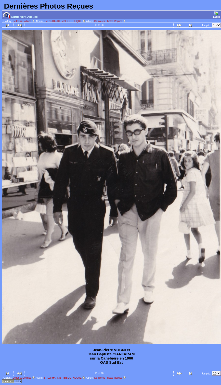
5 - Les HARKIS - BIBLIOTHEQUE (64, 21)
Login (216, 15)
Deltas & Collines (24, 21)
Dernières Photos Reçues (110, 21)
